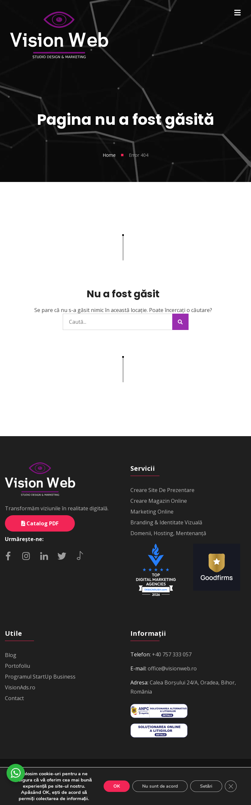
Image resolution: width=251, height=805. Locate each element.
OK (116, 786)
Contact (14, 698)
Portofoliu (17, 665)
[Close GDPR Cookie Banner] (231, 786)
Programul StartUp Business (40, 676)
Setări (206, 786)
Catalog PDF (40, 523)
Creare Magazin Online (158, 500)
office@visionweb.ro (172, 668)
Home (109, 155)
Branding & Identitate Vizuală (166, 522)
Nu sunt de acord (160, 786)
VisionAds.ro (20, 687)
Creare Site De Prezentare (162, 490)
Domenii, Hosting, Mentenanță (168, 533)
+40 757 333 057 (172, 654)
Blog (10, 655)
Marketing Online (152, 511)
